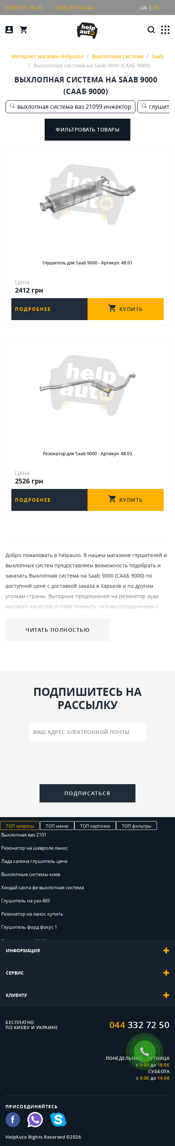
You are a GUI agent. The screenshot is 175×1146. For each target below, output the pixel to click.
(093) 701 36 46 (23, 7)
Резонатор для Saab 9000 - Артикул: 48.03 (87, 453)
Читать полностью (58, 629)
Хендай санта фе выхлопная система (42, 887)
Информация (87, 950)
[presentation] (87, 764)
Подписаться (87, 793)
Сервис (87, 973)
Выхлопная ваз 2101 (23, 834)
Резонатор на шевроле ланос (34, 848)
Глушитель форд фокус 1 (29, 927)
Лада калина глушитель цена (34, 861)
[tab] (87, 951)
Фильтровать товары (87, 129)
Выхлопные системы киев (30, 874)
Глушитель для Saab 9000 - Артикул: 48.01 (87, 263)
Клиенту (87, 995)
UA (143, 7)
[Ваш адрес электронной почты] (87, 732)
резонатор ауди (139, 596)
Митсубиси (108, 616)
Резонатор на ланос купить (32, 914)
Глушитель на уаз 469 (25, 900)
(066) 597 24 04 (75, 7)
